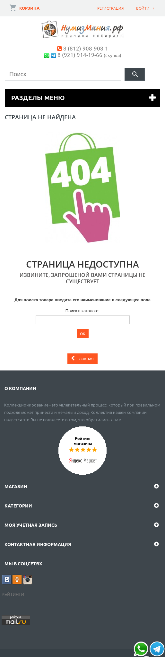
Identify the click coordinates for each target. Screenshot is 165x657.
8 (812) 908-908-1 (85, 48)
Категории (18, 505)
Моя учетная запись (30, 525)
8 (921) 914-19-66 (79, 54)
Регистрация (110, 8)
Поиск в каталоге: (82, 310)
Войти (143, 8)
